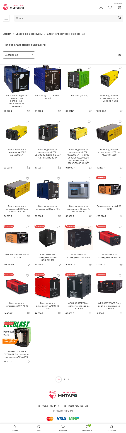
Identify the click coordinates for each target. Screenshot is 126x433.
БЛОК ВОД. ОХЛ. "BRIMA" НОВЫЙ (47, 96)
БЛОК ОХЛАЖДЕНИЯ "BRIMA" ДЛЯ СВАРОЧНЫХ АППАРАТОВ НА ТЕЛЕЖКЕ (16, 101)
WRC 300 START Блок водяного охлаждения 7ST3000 (78, 306)
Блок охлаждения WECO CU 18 (109, 207)
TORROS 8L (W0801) (78, 95)
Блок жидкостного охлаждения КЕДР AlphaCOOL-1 (17, 152)
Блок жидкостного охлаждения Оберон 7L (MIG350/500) (78, 209)
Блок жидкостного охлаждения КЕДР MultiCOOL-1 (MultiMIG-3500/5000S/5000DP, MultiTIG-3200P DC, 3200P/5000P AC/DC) (78, 156)
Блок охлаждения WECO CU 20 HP (16, 256)
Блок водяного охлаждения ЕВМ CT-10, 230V (47, 306)
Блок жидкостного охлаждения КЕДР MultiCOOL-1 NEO (109, 98)
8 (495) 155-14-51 (49, 405)
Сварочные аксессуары (29, 33)
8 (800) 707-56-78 (76, 405)
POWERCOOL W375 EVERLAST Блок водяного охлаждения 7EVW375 (16, 354)
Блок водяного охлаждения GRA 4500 (17, 304)
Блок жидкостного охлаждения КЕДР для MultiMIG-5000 (109, 152)
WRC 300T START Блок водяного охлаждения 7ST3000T (109, 306)
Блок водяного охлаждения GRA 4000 (109, 256)
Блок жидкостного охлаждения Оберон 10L (48, 207)
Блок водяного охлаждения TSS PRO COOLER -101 (47, 257)
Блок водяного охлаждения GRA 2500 (78, 256)
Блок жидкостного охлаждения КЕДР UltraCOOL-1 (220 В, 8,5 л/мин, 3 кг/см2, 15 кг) (47, 153)
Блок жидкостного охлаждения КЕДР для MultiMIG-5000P (17, 209)
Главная (7, 33)
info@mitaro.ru (118, 3)
